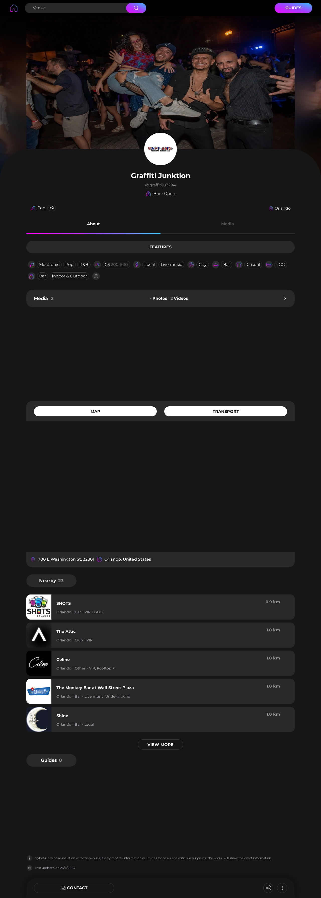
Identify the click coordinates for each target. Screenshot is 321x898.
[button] (93, 225)
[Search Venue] (75, 8)
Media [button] (227, 223)
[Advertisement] (160, 354)
